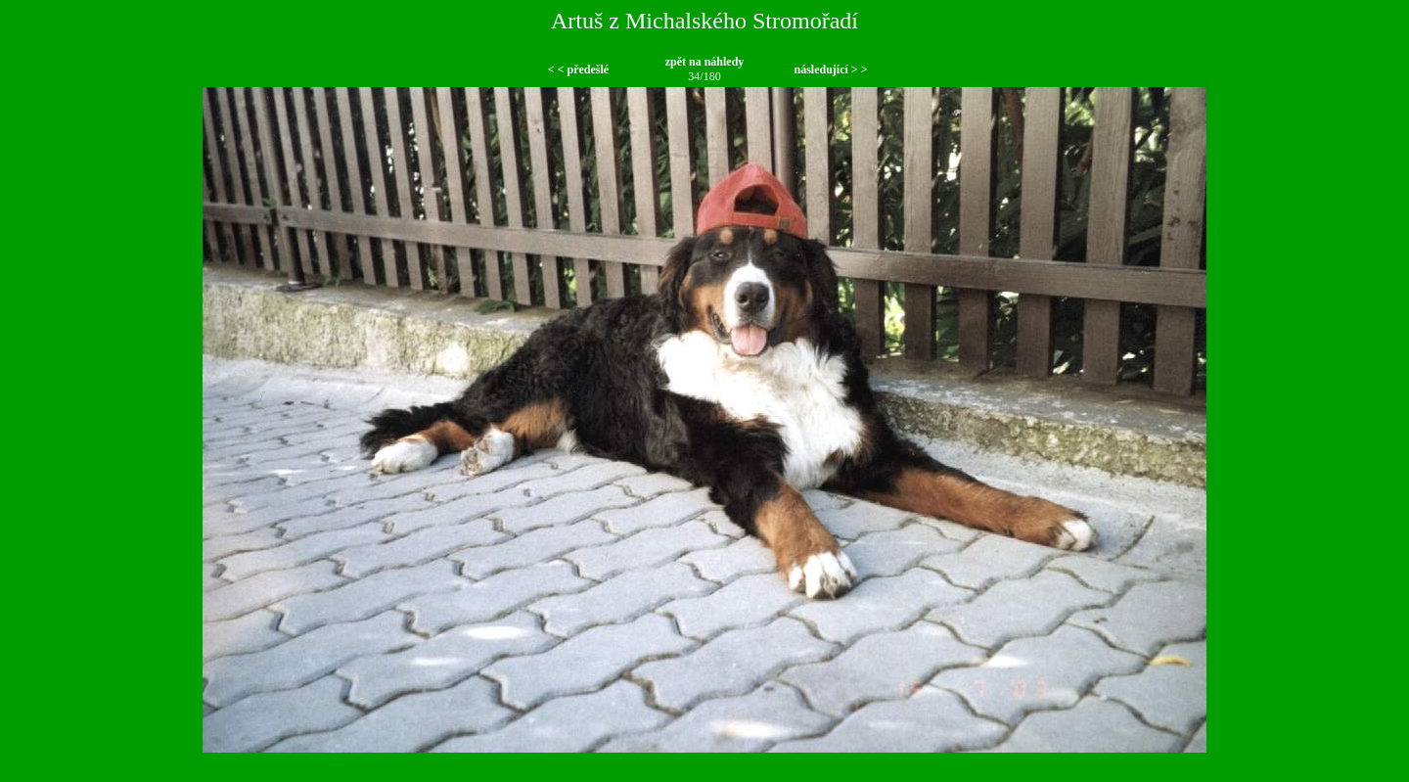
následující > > (830, 69)
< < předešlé (578, 69)
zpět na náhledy (705, 62)
